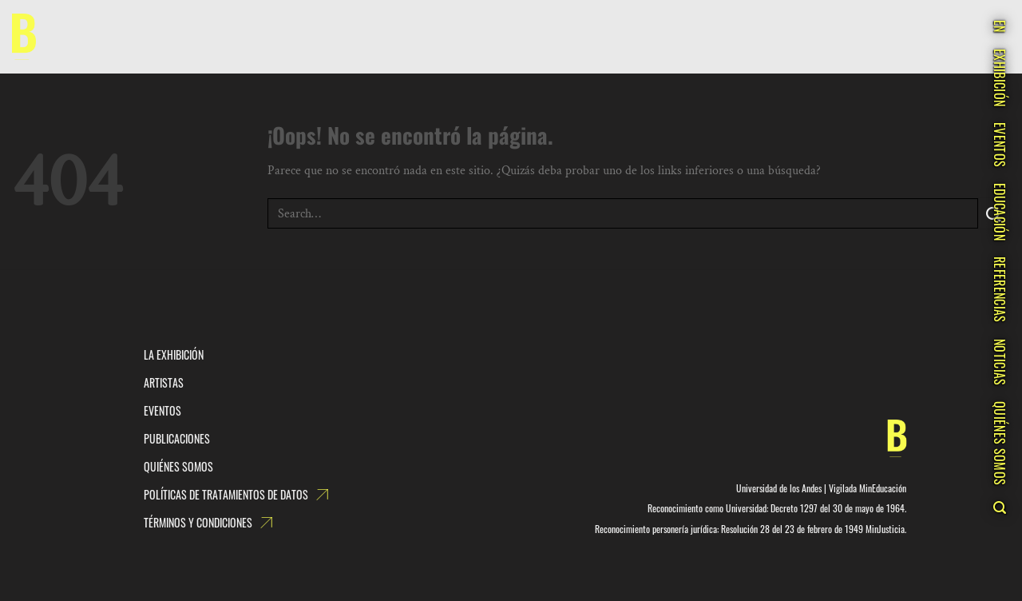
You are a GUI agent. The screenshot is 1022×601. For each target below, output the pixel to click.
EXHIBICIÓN (999, 77)
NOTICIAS (999, 362)
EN (999, 26)
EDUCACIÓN (999, 212)
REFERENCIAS (999, 290)
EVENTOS (999, 144)
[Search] (999, 507)
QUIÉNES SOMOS (999, 443)
